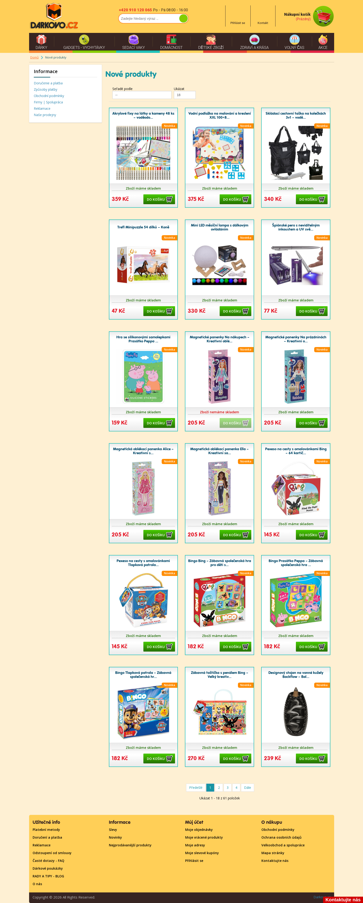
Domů (34, 57)
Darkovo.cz (322, 897)
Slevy (113, 829)
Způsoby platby (45, 89)
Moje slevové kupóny (202, 853)
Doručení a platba (47, 837)
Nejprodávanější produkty (130, 845)
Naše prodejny (45, 115)
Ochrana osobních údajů (281, 837)
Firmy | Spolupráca (48, 102)
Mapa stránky (272, 853)
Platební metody (46, 829)
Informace (45, 71)
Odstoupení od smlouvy (52, 853)
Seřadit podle (122, 88)
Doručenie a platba (48, 83)
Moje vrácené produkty (204, 837)
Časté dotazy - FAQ (48, 860)
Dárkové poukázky (48, 868)
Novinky (115, 837)
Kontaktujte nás (274, 860)
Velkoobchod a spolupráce (283, 845)
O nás (37, 884)
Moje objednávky (199, 829)
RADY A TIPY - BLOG (48, 876)
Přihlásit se (194, 860)
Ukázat (179, 88)
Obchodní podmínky (49, 96)
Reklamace (42, 108)
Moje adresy (195, 845)
